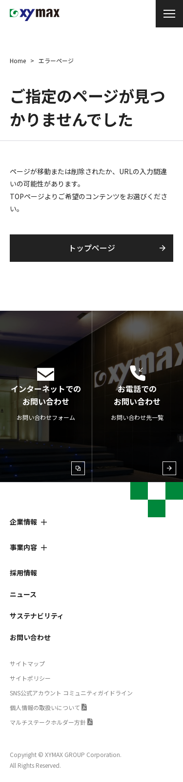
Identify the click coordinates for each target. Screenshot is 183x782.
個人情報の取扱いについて (45, 707)
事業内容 (23, 547)
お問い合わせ (30, 637)
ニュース (23, 594)
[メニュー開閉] (169, 13)
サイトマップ (27, 663)
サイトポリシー (30, 678)
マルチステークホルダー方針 (48, 722)
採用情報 (23, 572)
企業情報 (23, 522)
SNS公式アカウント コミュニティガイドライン (71, 693)
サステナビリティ (37, 616)
